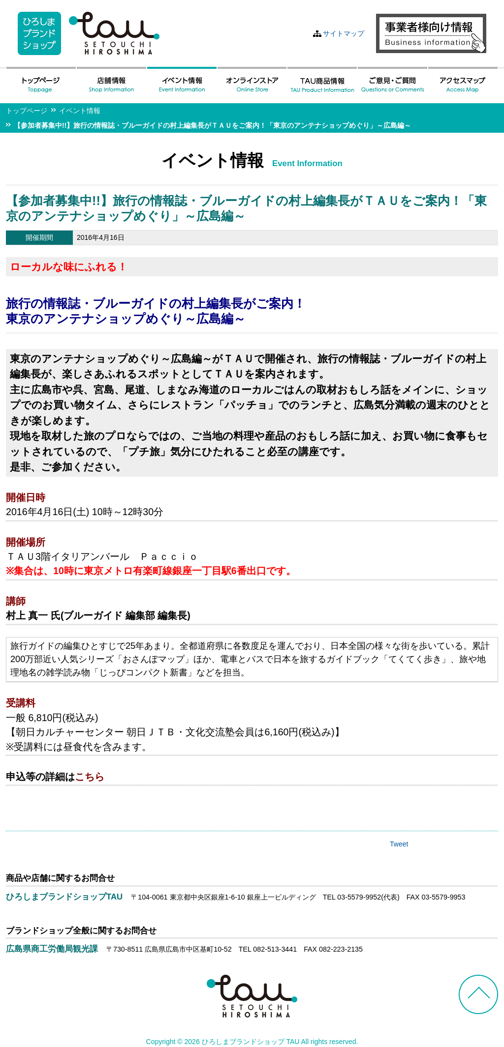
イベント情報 (79, 111)
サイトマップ (343, 33)
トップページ (26, 111)
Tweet (399, 844)
